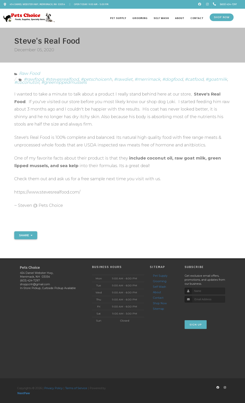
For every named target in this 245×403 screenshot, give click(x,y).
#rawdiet (123, 79)
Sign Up (196, 324)
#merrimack (147, 79)
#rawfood (34, 79)
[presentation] (205, 309)
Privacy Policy (53, 388)
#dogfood (172, 79)
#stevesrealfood (62, 79)
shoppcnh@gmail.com (35, 284)
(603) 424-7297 (30, 280)
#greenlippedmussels (64, 82)
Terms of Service (76, 388)
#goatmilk (216, 79)
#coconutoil (26, 82)
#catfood (194, 79)
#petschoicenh (96, 79)
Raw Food (29, 73)
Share (25, 235)
